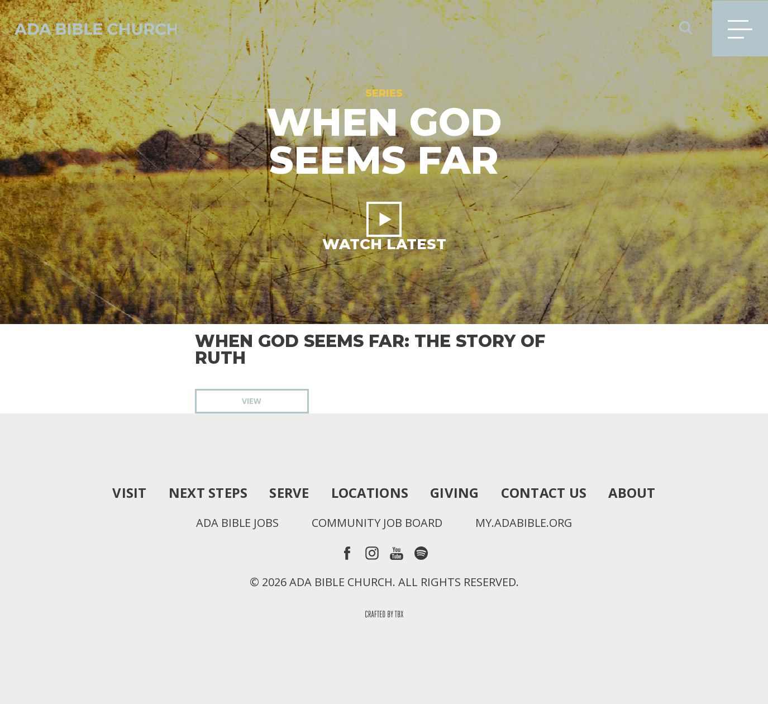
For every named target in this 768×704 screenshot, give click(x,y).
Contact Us (544, 493)
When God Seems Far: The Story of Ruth (370, 350)
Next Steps (207, 493)
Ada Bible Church (89, 28)
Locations (369, 493)
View (251, 401)
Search (686, 28)
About (632, 493)
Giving (454, 493)
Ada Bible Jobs (237, 523)
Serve (288, 493)
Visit (128, 493)
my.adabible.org (524, 523)
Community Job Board (377, 523)
